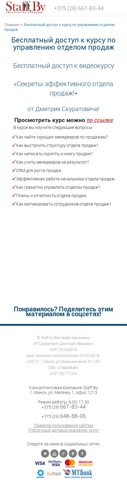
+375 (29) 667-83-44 (79, 8)
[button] (118, 7)
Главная (11, 24)
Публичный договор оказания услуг (63, 430)
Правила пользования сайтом (63, 425)
